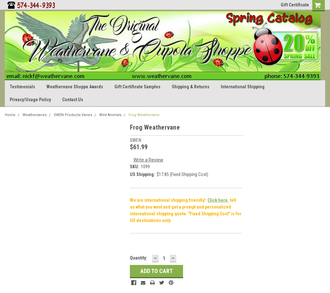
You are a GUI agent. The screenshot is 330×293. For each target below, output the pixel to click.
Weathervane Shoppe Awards (74, 86)
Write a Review (148, 159)
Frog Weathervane (144, 115)
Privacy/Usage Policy (30, 99)
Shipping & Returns (190, 86)
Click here (218, 200)
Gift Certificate (295, 4)
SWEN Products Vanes (73, 115)
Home (10, 115)
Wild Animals (110, 115)
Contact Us (72, 99)
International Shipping (243, 86)
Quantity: (138, 257)
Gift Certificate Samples (137, 86)
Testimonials (22, 86)
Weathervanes (35, 115)
